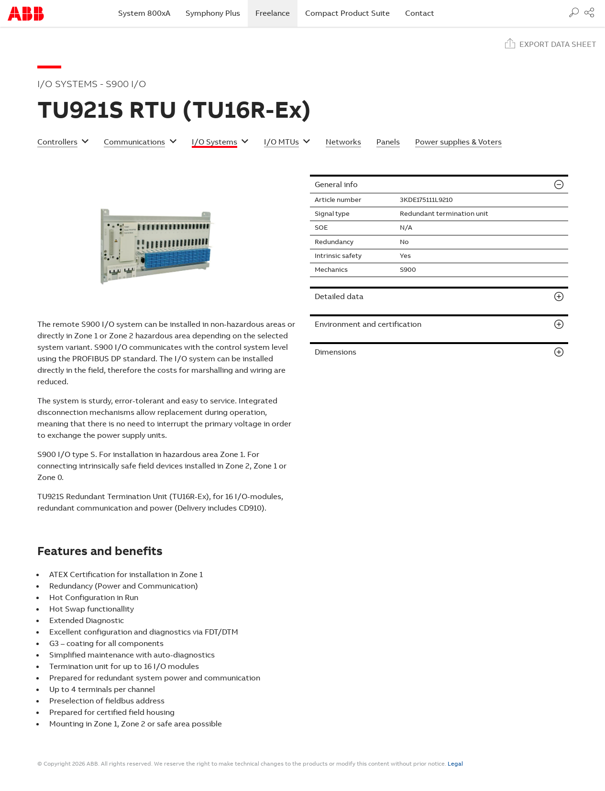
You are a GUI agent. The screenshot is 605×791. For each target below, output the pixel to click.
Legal (455, 764)
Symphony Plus (213, 13)
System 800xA (144, 13)
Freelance (276, 13)
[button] (63, 143)
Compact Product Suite (347, 13)
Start (26, 14)
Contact (419, 13)
